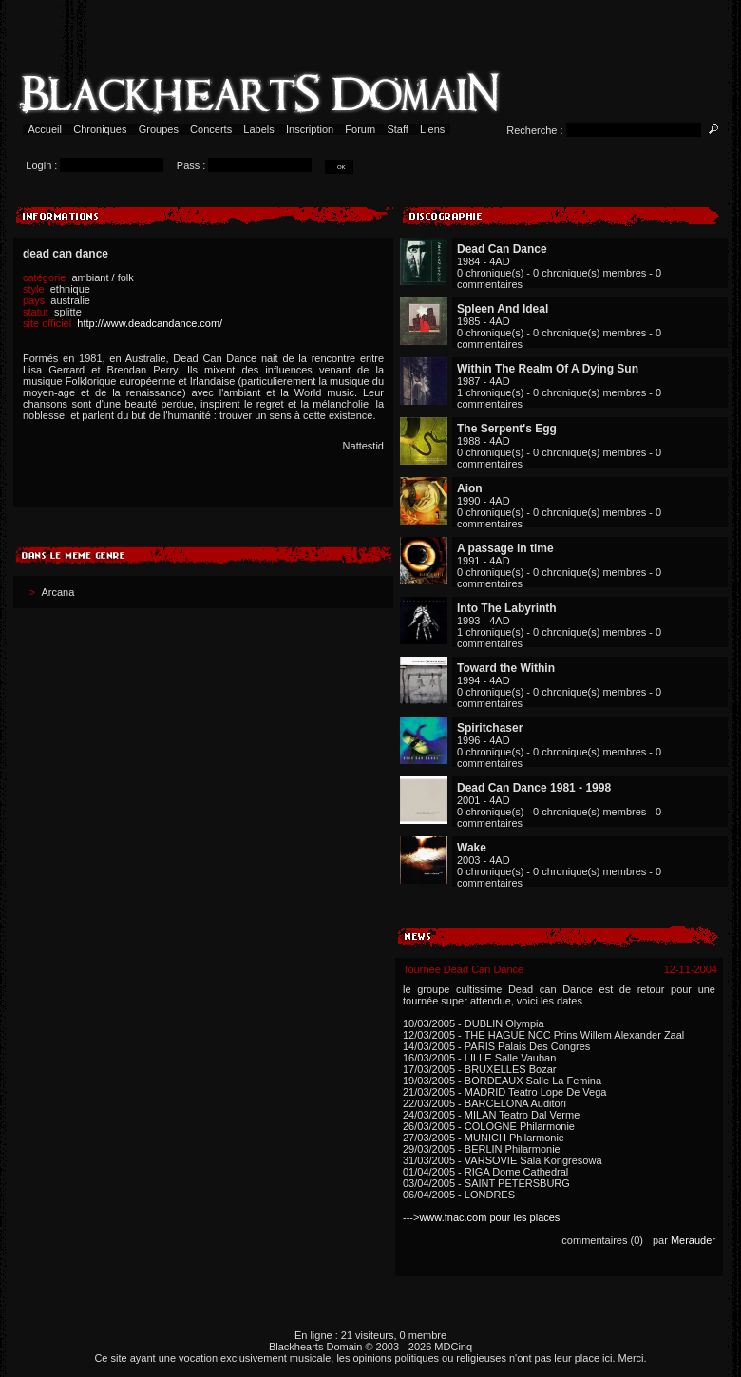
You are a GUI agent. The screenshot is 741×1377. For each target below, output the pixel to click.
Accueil (45, 129)
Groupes (158, 129)
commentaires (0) (602, 1240)
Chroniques (99, 129)
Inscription (309, 129)
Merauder (693, 1240)
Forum (360, 129)
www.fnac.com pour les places (489, 1217)
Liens (432, 129)
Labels (259, 129)
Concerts (211, 129)
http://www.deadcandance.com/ (149, 323)
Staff (397, 129)
